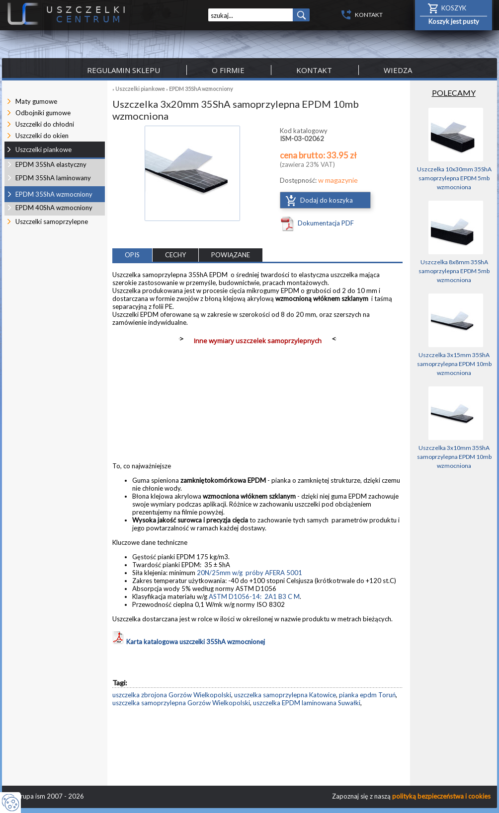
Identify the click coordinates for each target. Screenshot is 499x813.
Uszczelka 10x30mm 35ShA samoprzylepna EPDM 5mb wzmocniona (454, 178)
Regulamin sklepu (123, 70)
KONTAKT (369, 14)
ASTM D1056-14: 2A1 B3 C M (254, 596)
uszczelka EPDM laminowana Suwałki (306, 703)
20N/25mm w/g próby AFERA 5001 (249, 573)
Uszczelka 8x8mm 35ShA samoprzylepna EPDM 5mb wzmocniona (454, 271)
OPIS (132, 255)
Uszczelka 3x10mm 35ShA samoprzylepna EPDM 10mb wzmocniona (454, 456)
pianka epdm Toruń (367, 695)
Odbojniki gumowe (43, 113)
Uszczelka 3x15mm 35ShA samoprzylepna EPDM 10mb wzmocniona (454, 363)
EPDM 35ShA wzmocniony (201, 88)
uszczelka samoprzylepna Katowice (285, 695)
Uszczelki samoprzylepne (51, 221)
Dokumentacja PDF (326, 223)
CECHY (175, 255)
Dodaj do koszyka (326, 200)
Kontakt (314, 70)
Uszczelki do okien (42, 136)
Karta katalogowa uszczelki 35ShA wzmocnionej (188, 642)
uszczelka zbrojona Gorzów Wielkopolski (171, 695)
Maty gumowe (36, 101)
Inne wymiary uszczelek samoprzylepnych (258, 340)
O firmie (228, 70)
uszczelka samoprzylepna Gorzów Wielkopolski (181, 703)
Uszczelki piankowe (140, 88)
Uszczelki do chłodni (44, 124)
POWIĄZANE (230, 255)
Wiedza (398, 70)
